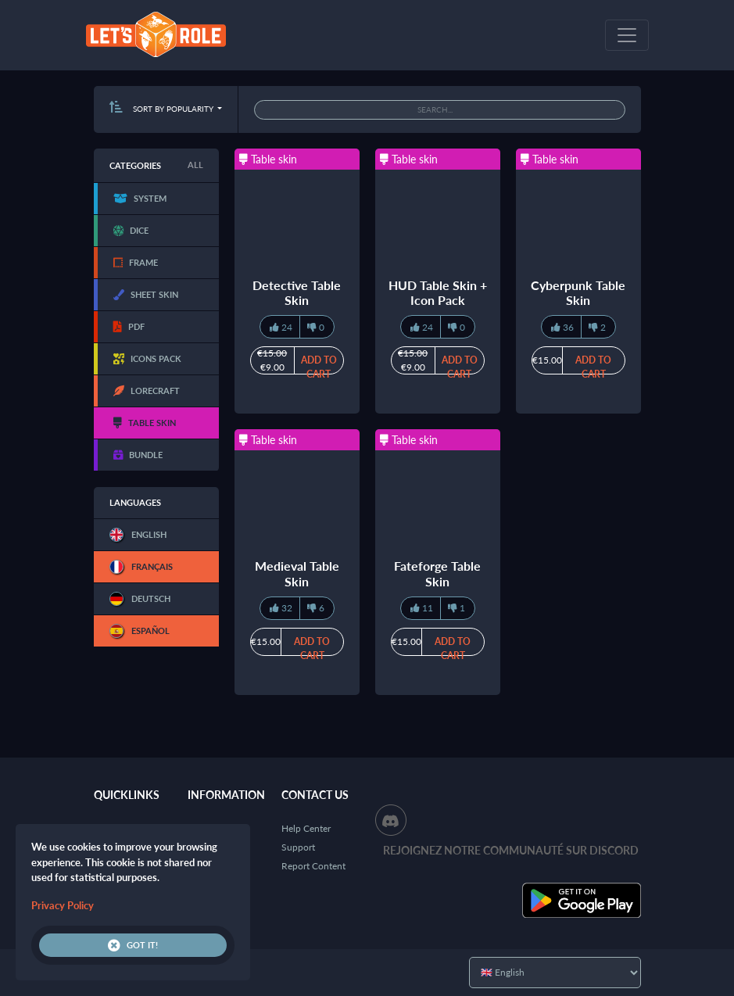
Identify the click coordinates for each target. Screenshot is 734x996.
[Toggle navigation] (627, 35)
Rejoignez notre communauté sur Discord (511, 850)
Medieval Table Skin (297, 573)
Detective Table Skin (296, 292)
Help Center (306, 828)
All (195, 164)
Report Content (313, 866)
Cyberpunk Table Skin (578, 292)
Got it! (133, 945)
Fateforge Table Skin (437, 573)
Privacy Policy (62, 905)
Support (298, 847)
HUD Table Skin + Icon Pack (437, 292)
